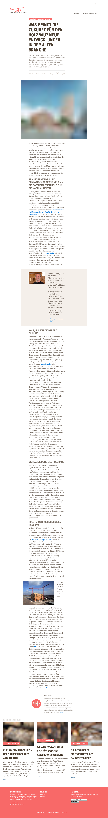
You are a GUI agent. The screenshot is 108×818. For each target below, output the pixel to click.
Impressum (51, 812)
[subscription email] (79, 800)
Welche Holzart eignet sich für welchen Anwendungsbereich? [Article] (51, 750)
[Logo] (18, 11)
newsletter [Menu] (93, 13)
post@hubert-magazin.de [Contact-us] (17, 804)
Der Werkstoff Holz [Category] (12, 744)
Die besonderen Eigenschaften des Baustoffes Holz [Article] (82, 754)
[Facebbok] (51, 74)
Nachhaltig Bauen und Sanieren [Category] (40, 19)
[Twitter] (57, 74)
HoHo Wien (45, 688)
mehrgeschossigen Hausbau (42, 540)
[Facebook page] (93, 5)
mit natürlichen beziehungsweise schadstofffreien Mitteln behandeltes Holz (47, 212)
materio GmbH (49, 253)
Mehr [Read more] (61, 712)
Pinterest (42, 796)
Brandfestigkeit (46, 364)
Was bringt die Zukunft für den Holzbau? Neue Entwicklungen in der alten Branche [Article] (46, 37)
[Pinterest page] (96, 5)
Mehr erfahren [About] (14, 803)
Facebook (42, 794)
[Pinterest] (63, 74)
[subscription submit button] (75, 802)
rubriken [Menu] (76, 13)
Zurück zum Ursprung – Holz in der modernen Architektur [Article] (17, 754)
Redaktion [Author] (36, 74)
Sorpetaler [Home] (64, 812)
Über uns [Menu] (85, 13)
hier (35, 647)
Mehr (5, 780)
